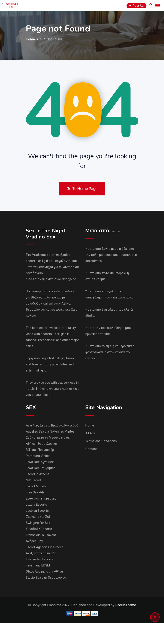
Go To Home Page (82, 188)
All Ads (90, 433)
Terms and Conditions (101, 441)
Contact (91, 449)
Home (89, 425)
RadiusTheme (125, 605)
